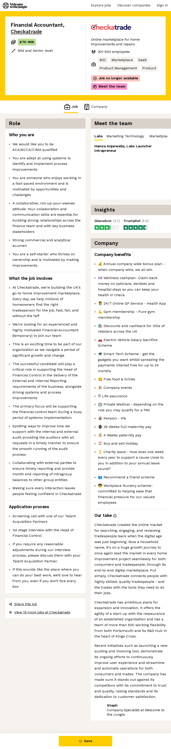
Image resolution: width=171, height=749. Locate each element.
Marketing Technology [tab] (125, 136)
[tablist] (130, 136)
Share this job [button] (23, 604)
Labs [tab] (98, 137)
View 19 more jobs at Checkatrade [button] (39, 612)
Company (95, 106)
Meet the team (109, 86)
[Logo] (15, 5)
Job (71, 106)
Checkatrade (26, 32)
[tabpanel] (130, 170)
